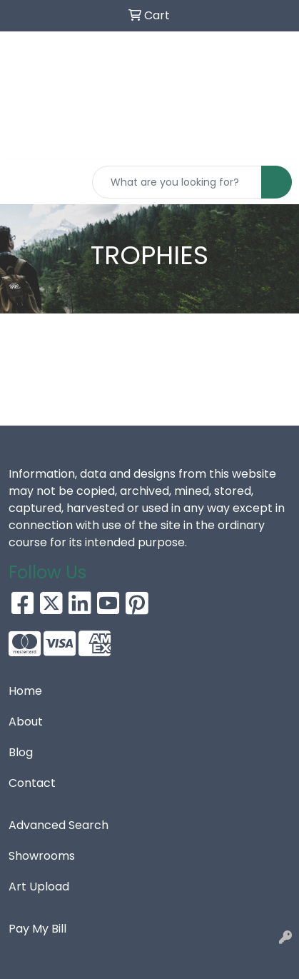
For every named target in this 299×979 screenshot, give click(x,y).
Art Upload (39, 886)
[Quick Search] (177, 182)
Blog (21, 752)
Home (25, 691)
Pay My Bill (37, 928)
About (26, 721)
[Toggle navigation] (22, 182)
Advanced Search (58, 825)
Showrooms (42, 856)
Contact (32, 783)
